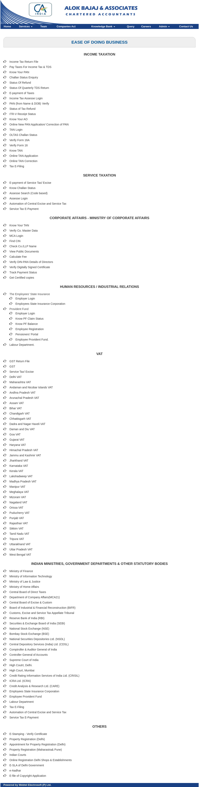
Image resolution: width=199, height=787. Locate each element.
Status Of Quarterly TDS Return (29, 87)
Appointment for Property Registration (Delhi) (37, 744)
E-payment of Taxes (21, 93)
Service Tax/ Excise (21, 371)
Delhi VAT (15, 377)
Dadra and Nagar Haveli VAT (27, 424)
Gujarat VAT (16, 439)
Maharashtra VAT (20, 382)
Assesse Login (18, 198)
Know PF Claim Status (29, 318)
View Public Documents (24, 251)
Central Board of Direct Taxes (27, 592)
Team (43, 26)
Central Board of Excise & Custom (30, 602)
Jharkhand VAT (18, 460)
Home (7, 26)
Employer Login (25, 298)
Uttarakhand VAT (19, 544)
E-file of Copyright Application (27, 775)
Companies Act (66, 26)
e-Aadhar (15, 770)
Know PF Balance (26, 323)
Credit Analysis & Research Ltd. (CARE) (34, 686)
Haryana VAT (17, 444)
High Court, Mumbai (22, 670)
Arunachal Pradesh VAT (24, 397)
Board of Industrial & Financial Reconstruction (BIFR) (42, 607)
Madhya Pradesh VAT (23, 481)
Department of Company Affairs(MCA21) (34, 597)
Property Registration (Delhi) (27, 739)
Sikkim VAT (16, 528)
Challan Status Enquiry (23, 77)
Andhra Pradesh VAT (22, 392)
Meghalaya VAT (19, 492)
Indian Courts (17, 754)
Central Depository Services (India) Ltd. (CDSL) (39, 644)
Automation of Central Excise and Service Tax (37, 203)
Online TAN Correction (23, 161)
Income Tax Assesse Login (26, 98)
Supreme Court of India (24, 660)
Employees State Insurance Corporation (40, 303)
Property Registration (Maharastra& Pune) (35, 749)
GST (12, 366)
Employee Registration (29, 329)
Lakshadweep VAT (20, 476)
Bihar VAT (15, 408)
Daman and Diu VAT (22, 429)
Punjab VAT (16, 518)
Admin (164, 26)
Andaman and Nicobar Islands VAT (31, 387)
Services (25, 26)
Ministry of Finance (21, 571)
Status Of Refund (20, 82)
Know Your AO (18, 119)
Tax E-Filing (16, 166)
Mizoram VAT (17, 497)
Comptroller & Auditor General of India (33, 649)
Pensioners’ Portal (26, 334)
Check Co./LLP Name (23, 246)
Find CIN (14, 241)
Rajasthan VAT (18, 523)
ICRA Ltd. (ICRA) (20, 680)
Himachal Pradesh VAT (23, 450)
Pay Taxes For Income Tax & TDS (30, 67)
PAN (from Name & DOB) (25, 103)
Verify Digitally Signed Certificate (29, 267)
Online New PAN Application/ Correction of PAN (39, 124)
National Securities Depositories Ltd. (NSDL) (37, 639)
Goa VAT (15, 434)
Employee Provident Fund (25, 696)
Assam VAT (16, 403)
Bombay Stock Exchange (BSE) (29, 633)
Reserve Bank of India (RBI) (26, 618)
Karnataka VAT (18, 465)
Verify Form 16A (19, 140)
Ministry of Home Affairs (24, 586)
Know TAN (16, 150)
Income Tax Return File (23, 61)
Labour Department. (22, 344)
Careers (146, 26)
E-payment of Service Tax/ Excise (30, 182)
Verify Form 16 (18, 145)
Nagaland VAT (18, 502)
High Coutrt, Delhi (20, 665)
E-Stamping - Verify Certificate (28, 734)
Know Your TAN (19, 225)
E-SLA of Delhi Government (26, 765)
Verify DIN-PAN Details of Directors (31, 262)
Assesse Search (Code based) (28, 193)
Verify (46, 103)
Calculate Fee (18, 256)
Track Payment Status (23, 272)
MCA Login (16, 235)
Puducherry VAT (19, 512)
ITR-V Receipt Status (22, 114)
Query (130, 26)
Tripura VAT (16, 539)
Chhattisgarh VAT (20, 418)
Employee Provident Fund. (32, 339)
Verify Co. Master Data (23, 230)
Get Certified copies (21, 277)
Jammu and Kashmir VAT (25, 455)
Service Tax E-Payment (24, 208)
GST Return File (19, 361)
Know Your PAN (19, 72)
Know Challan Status (22, 188)
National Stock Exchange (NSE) (29, 628)
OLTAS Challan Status (23, 134)
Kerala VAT (16, 471)
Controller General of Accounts (28, 654)
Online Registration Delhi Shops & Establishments (40, 760)
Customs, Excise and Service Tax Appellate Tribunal (41, 613)
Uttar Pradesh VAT (20, 549)
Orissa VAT (16, 507)
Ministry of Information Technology (30, 576)
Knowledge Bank (103, 26)
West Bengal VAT (20, 554)
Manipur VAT (17, 486)
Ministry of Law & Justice (24, 581)
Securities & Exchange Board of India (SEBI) (37, 623)
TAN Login (15, 129)
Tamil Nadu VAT (19, 533)
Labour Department (21, 701)
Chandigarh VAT (19, 413)
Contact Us (186, 26)
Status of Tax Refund (22, 108)
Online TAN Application (23, 155)
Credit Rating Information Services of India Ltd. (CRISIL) (44, 675)
